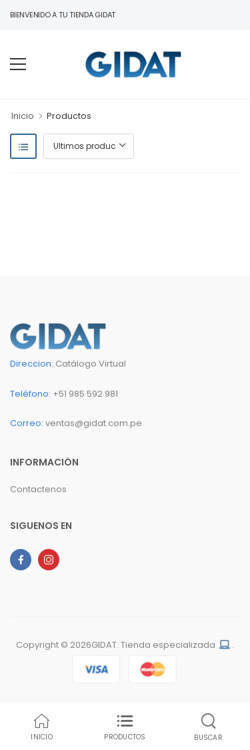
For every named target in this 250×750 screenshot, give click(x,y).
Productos (69, 116)
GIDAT (104, 644)
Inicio (22, 116)
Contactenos (38, 489)
